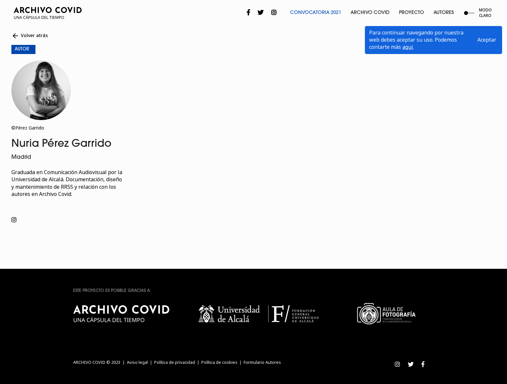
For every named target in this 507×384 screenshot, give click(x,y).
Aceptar (486, 40)
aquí (407, 47)
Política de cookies (219, 362)
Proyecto (411, 12)
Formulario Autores (262, 362)
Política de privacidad (174, 362)
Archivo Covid (370, 12)
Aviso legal (137, 362)
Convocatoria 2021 (315, 12)
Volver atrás (29, 36)
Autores (444, 12)
